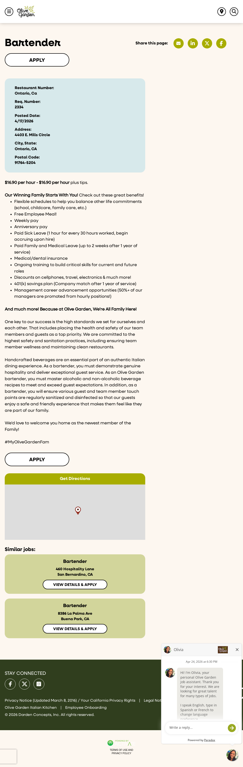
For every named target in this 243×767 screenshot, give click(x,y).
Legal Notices (156, 700)
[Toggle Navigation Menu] (9, 11)
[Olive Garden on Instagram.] (38, 684)
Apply (37, 60)
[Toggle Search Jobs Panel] (234, 11)
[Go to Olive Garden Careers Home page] (26, 11)
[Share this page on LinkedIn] (193, 43)
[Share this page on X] (207, 43)
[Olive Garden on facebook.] (10, 684)
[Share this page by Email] (178, 43)
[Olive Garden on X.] (24, 684)
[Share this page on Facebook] (221, 43)
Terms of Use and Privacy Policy (121, 752)
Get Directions (75, 479)
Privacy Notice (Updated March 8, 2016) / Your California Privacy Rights (70, 700)
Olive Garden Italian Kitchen (31, 707)
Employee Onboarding (86, 707)
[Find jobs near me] (221, 11)
